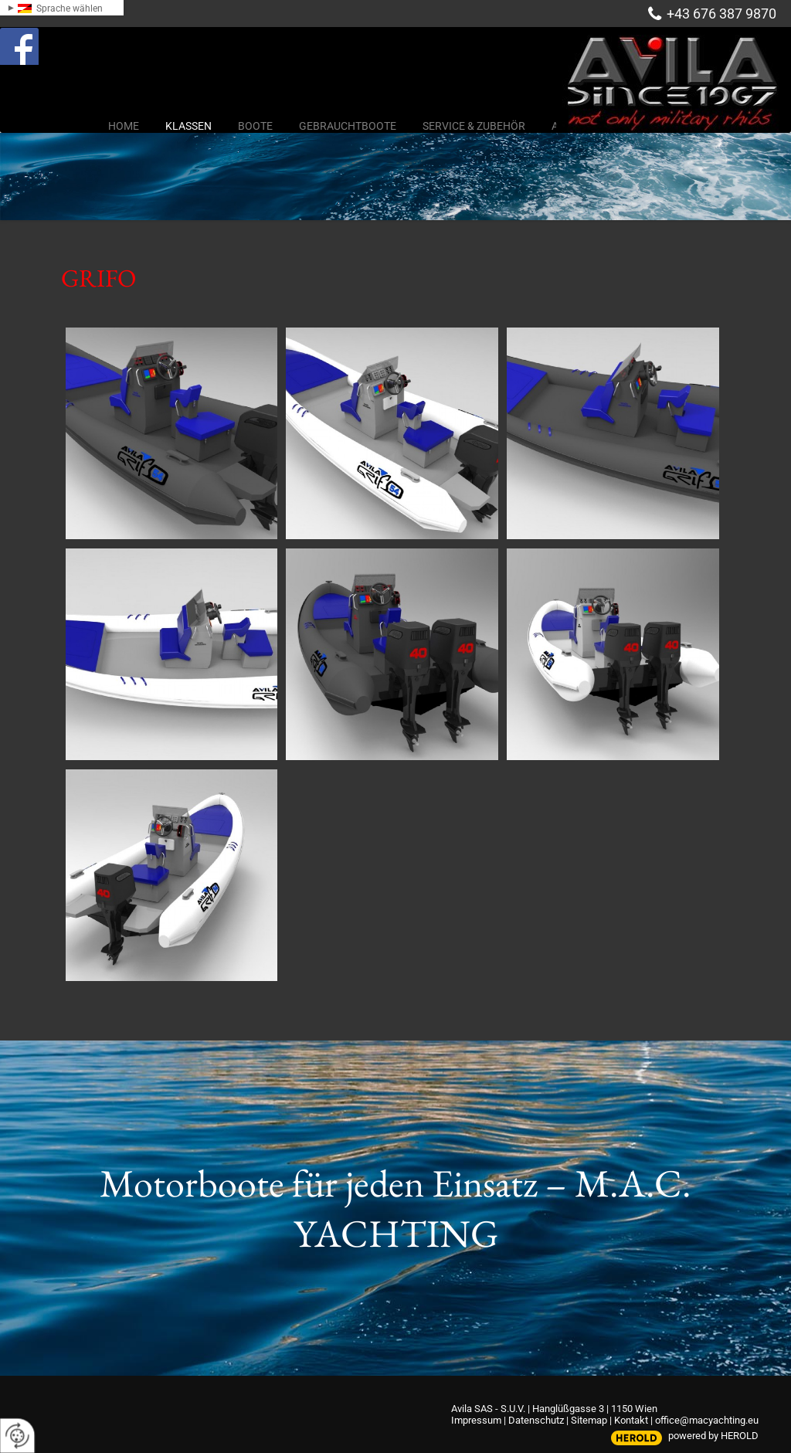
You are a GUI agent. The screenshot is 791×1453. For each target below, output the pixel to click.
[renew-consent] (17, 1435)
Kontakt (631, 1420)
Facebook (35, 42)
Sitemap (589, 1420)
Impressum (476, 1420)
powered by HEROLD (713, 1435)
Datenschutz (536, 1420)
